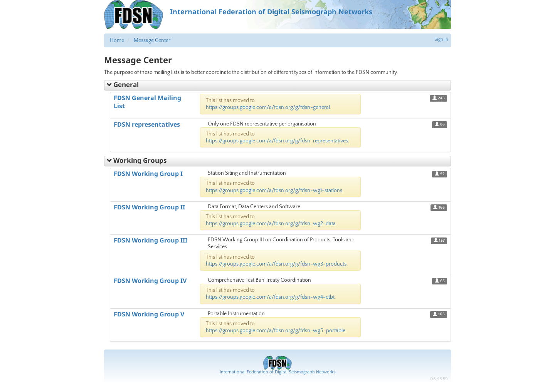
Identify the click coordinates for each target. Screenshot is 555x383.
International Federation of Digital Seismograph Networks (277, 372)
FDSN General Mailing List (147, 102)
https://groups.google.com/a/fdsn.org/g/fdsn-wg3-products (276, 264)
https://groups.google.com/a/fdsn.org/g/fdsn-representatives (277, 141)
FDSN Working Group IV (150, 280)
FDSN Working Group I (148, 173)
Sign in (441, 39)
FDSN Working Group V (149, 314)
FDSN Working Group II (149, 207)
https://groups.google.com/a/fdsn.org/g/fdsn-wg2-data (271, 224)
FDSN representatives (147, 124)
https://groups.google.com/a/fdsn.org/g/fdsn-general (268, 107)
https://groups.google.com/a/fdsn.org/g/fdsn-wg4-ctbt (270, 297)
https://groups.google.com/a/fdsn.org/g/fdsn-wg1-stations (274, 190)
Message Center (152, 40)
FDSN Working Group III (150, 240)
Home (117, 40)
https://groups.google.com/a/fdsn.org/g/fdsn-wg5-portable (275, 331)
